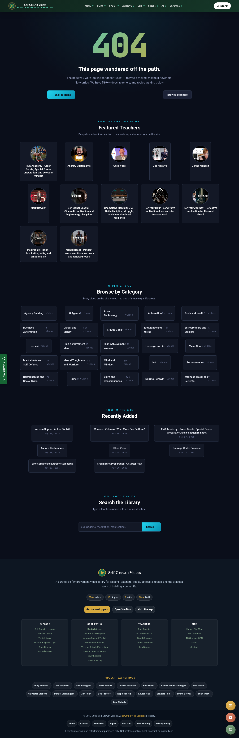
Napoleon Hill (124, 693)
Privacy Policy (163, 723)
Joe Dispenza (62, 685)
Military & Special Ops (44, 642)
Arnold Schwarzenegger (173, 685)
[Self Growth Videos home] (30, 6)
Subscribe (99, 723)
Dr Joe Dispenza (144, 633)
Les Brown (144, 647)
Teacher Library (44, 633)
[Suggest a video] (231, 730)
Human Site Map (194, 629)
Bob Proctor (104, 693)
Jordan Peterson (144, 642)
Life (141, 5)
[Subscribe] (231, 705)
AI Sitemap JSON (194, 638)
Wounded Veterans (94, 642)
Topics (113, 723)
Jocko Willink (105, 685)
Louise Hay (144, 693)
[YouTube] (231, 717)
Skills (153, 5)
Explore (176, 5)
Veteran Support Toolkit (94, 638)
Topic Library (44, 638)
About (194, 642)
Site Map (126, 723)
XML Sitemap (145, 609)
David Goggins (144, 638)
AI (164, 5)
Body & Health (95, 656)
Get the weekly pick (97, 609)
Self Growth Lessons (45, 629)
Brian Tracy (204, 693)
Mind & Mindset (94, 629)
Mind (89, 5)
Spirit (114, 5)
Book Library (45, 647)
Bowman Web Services (133, 715)
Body (101, 5)
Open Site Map (123, 609)
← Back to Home (61, 94)
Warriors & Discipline (94, 633)
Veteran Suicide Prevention (94, 647)
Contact (194, 647)
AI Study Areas (45, 651)
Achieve (128, 5)
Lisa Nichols (119, 702)
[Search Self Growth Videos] (222, 5)
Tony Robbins (144, 629)
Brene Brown (184, 693)
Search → (151, 527)
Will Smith (198, 685)
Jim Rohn (86, 693)
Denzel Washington (64, 693)
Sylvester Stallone (37, 693)
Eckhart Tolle (164, 693)
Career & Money (94, 660)
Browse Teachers (177, 94)
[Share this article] (3, 369)
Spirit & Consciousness (94, 651)
